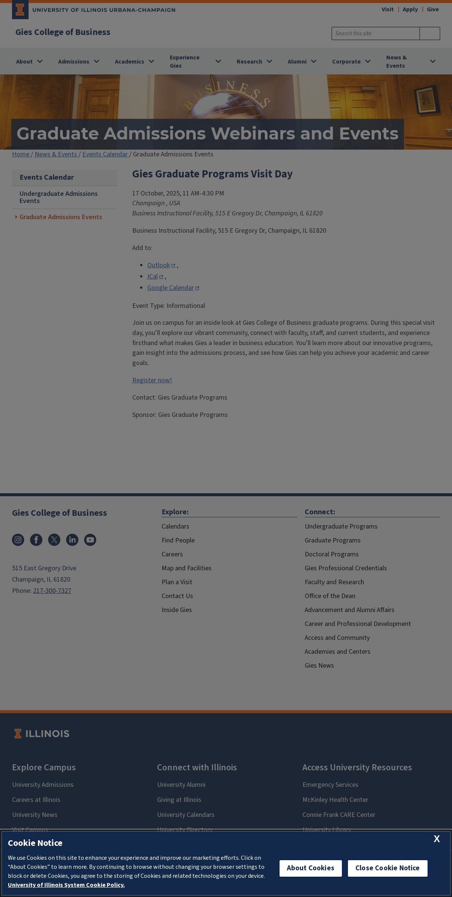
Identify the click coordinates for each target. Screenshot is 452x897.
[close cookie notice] (437, 839)
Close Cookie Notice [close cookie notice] (387, 868)
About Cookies (310, 868)
